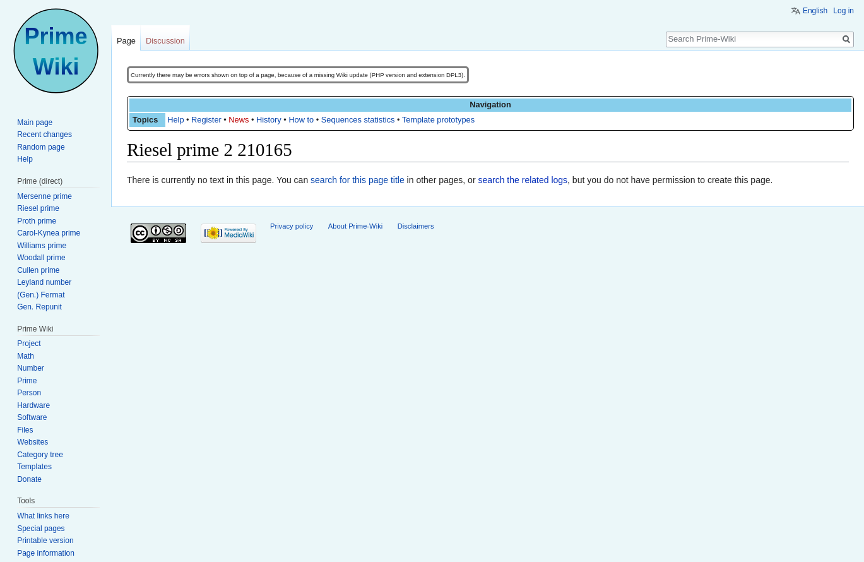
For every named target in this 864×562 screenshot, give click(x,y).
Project (28, 343)
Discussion (165, 40)
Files (25, 430)
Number (30, 368)
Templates (34, 466)
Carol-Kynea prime (48, 233)
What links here (43, 515)
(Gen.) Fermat (40, 294)
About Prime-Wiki (355, 226)
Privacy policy (291, 226)
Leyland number (44, 282)
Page (126, 40)
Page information (45, 553)
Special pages (40, 528)
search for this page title (358, 180)
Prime (27, 380)
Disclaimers (416, 226)
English (815, 10)
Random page (40, 147)
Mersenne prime (44, 196)
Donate (29, 479)
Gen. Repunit (39, 306)
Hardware (33, 405)
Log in (843, 10)
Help (175, 119)
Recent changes (44, 134)
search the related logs (522, 180)
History (268, 119)
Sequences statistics (358, 119)
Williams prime (41, 245)
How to (301, 119)
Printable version (45, 540)
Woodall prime (41, 257)
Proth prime (36, 221)
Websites (32, 442)
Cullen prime (38, 270)
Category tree (40, 454)
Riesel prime (38, 208)
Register (206, 119)
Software (32, 417)
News (238, 119)
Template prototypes (438, 119)
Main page (34, 122)
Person (29, 392)
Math (25, 356)
